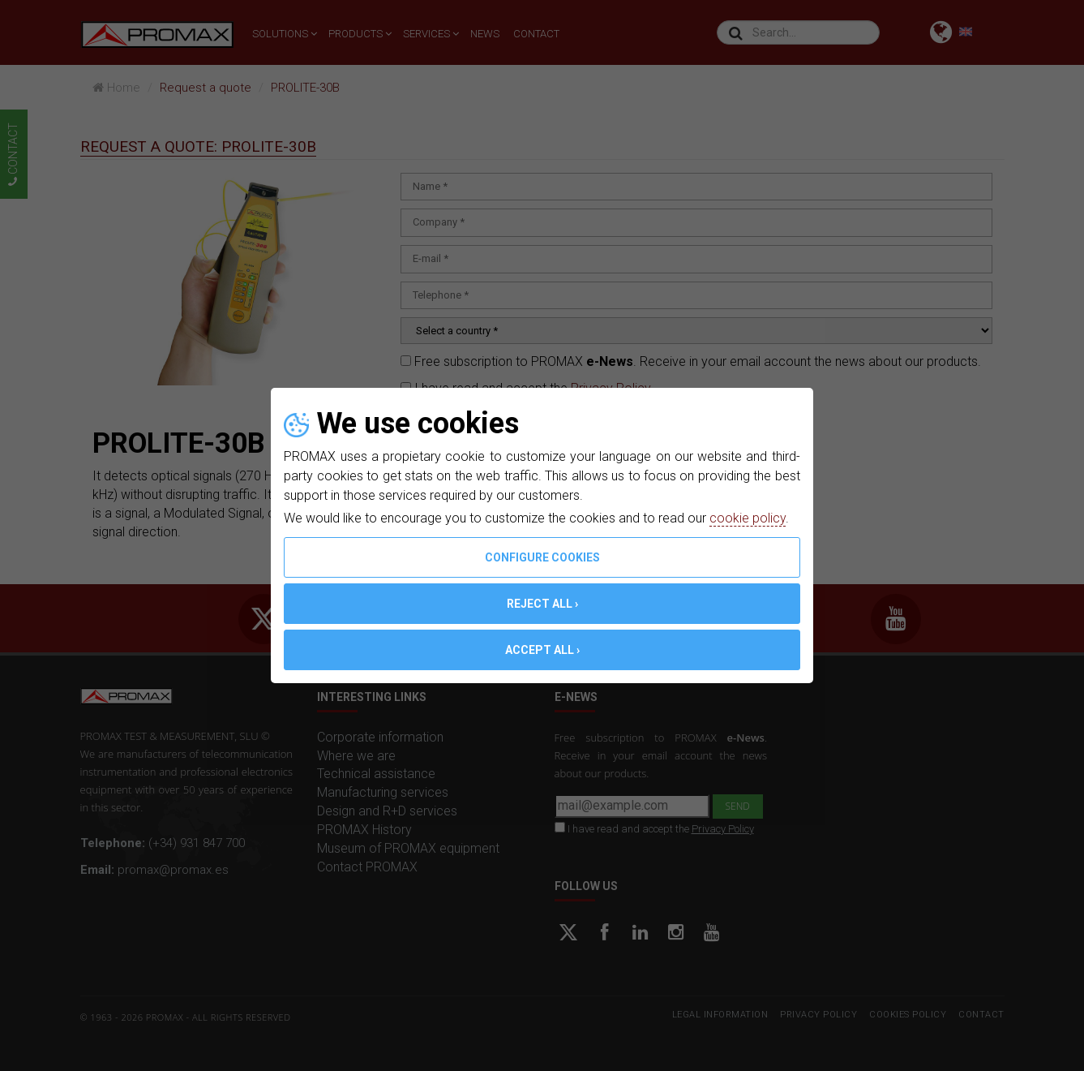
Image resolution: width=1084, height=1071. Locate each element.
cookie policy (747, 518)
